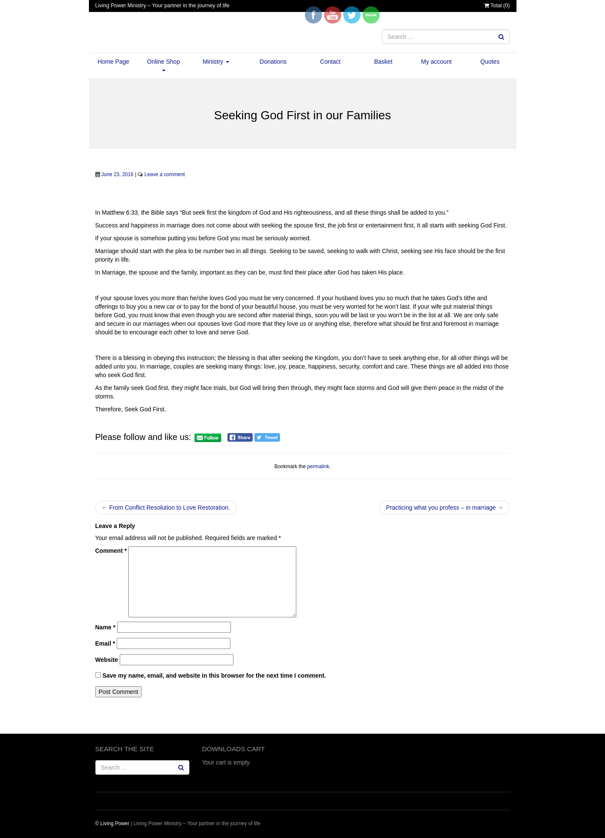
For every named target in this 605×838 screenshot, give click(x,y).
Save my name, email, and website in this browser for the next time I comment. (214, 675)
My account (436, 61)
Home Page (113, 61)
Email (105, 643)
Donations (273, 61)
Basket (383, 61)
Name (105, 627)
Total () (497, 6)
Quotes (489, 61)
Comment (111, 550)
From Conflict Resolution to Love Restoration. (166, 507)
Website (106, 659)
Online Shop (163, 64)
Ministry (216, 61)
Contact (330, 61)
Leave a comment (165, 174)
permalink (318, 466)
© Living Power (112, 823)
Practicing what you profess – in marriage (445, 507)
